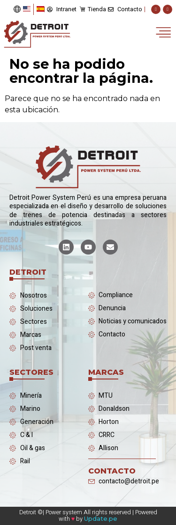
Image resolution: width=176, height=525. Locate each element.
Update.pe (100, 518)
